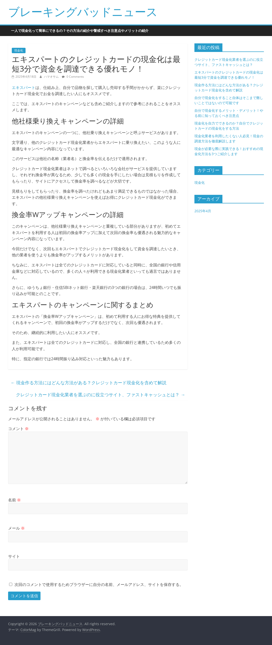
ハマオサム (51, 76)
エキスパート (23, 87)
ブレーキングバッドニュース (83, 11)
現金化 (18, 50)
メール (16, 528)
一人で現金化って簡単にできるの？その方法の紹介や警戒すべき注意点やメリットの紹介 (80, 30)
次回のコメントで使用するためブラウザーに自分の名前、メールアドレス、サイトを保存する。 (98, 584)
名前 (14, 500)
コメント (18, 428)
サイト (14, 556)
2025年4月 (202, 211)
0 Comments (73, 76)
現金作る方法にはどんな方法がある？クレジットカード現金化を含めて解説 (88, 382)
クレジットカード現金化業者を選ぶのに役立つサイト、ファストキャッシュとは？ (100, 394)
